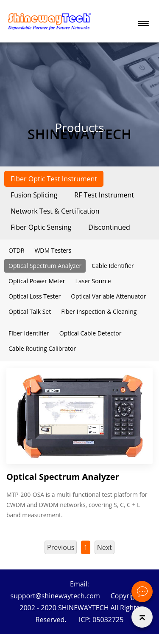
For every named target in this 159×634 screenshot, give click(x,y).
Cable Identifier (113, 266)
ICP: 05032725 (101, 619)
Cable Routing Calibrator (42, 348)
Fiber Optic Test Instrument (54, 178)
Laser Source (93, 281)
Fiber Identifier (28, 333)
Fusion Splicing (34, 195)
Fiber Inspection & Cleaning (99, 311)
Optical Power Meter (36, 281)
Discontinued (109, 227)
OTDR (16, 250)
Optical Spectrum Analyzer (44, 266)
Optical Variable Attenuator (108, 296)
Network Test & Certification (55, 211)
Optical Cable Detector (90, 333)
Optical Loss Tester (34, 296)
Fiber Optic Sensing (41, 227)
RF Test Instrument (104, 195)
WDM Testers (52, 250)
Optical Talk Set (29, 311)
